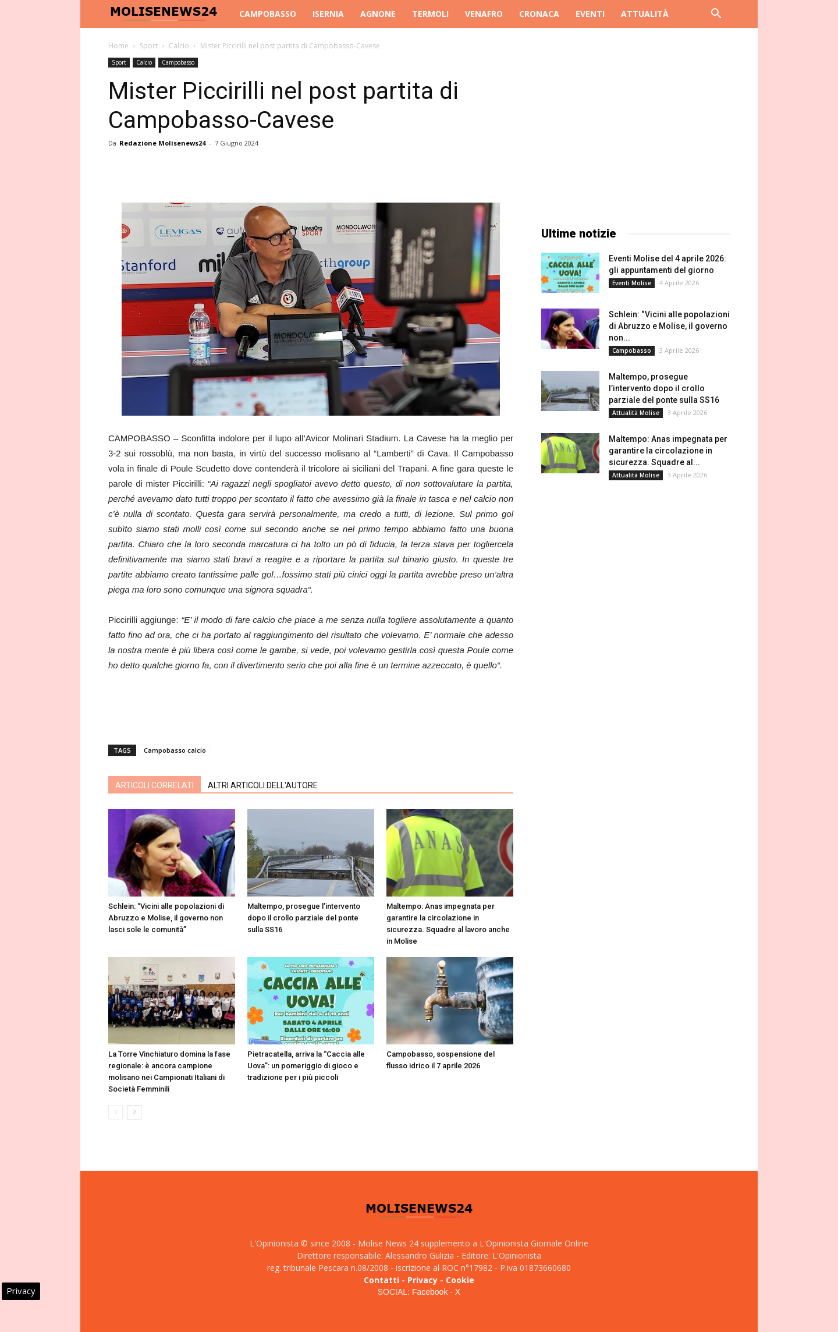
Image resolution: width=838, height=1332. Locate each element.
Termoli (430, 13)
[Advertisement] (311, 705)
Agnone (378, 13)
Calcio (179, 46)
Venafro (484, 13)
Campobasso (267, 13)
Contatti (381, 1279)
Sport (149, 46)
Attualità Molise (635, 413)
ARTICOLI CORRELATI (154, 785)
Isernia (328, 13)
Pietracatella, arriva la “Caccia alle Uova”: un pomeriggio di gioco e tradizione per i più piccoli (306, 1066)
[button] (716, 14)
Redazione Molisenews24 (162, 143)
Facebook (430, 1291)
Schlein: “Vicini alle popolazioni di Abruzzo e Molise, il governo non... (669, 326)
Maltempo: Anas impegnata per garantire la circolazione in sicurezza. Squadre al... (668, 450)
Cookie (460, 1279)
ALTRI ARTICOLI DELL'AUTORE (263, 785)
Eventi (590, 13)
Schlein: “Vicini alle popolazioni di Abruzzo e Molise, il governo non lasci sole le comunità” (166, 918)
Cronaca (539, 13)
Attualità (645, 13)
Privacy (422, 1279)
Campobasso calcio (175, 750)
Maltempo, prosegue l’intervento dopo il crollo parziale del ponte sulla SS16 (303, 918)
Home (118, 46)
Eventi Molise (631, 283)
